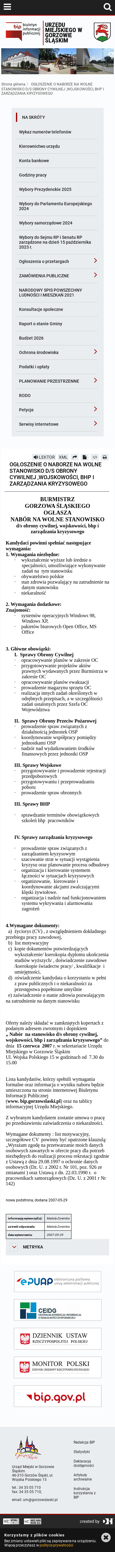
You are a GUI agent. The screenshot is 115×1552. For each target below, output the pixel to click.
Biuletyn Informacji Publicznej (22, 33)
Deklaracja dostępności (84, 1463)
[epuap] (57, 1281)
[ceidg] (58, 1310)
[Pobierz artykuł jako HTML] (95, 457)
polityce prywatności (56, 1545)
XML (63, 457)
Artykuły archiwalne (83, 1477)
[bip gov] (58, 1396)
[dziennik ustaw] (58, 1339)
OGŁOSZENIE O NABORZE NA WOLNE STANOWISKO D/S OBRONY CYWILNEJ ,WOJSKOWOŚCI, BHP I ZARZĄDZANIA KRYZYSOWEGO (52, 89)
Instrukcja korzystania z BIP (85, 1493)
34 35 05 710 (30, 1487)
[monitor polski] (58, 1367)
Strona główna (13, 84)
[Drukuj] (105, 457)
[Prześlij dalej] (75, 457)
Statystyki (82, 1452)
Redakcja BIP (84, 1442)
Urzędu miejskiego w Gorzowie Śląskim (63, 32)
